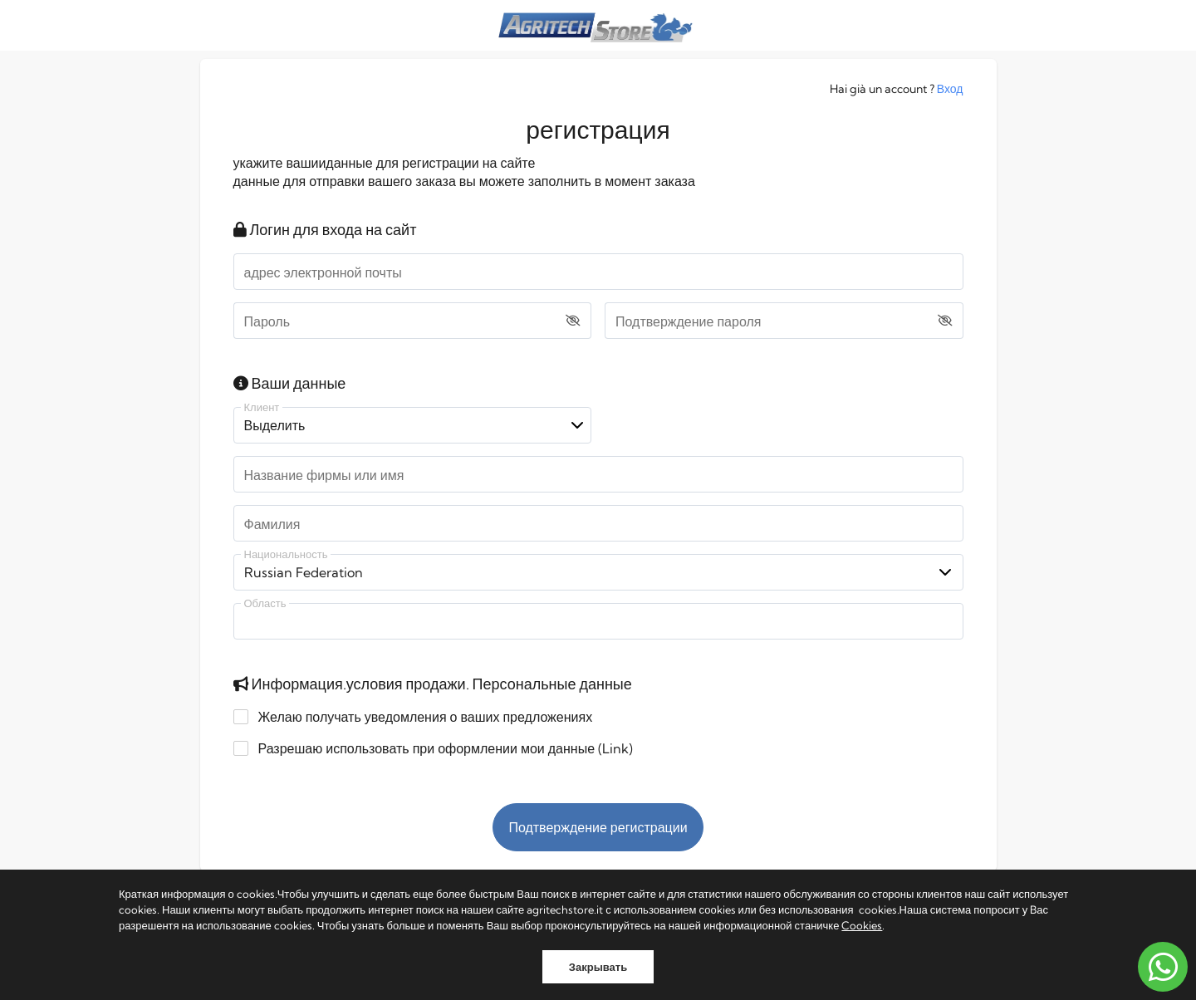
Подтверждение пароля (688, 321)
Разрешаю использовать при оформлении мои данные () (438, 748)
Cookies (861, 925)
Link (615, 748)
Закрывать (598, 966)
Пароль (267, 321)
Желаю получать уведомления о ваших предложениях (417, 716)
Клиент (262, 407)
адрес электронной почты (323, 272)
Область (265, 603)
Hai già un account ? (896, 88)
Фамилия (272, 524)
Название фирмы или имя (324, 475)
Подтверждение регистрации (597, 827)
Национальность (286, 554)
